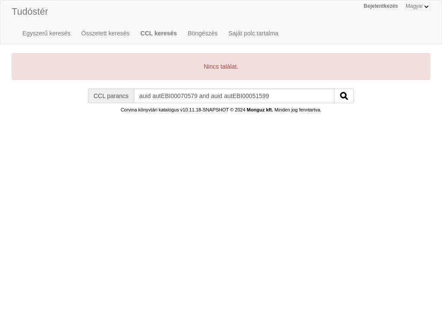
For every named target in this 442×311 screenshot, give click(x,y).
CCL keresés (158, 33)
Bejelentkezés (381, 6)
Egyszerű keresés (46, 33)
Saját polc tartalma (253, 33)
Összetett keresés (105, 33)
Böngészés (203, 33)
